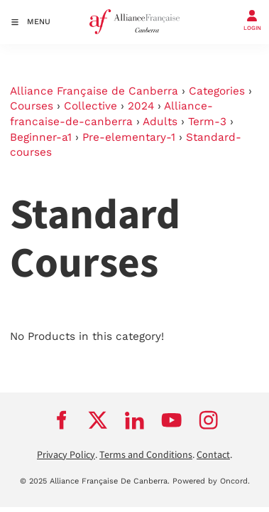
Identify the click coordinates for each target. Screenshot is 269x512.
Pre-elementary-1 (128, 137)
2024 (141, 106)
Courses (31, 106)
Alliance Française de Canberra (94, 91)
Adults (160, 121)
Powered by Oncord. (211, 481)
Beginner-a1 (41, 137)
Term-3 (207, 121)
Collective (90, 106)
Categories (217, 91)
